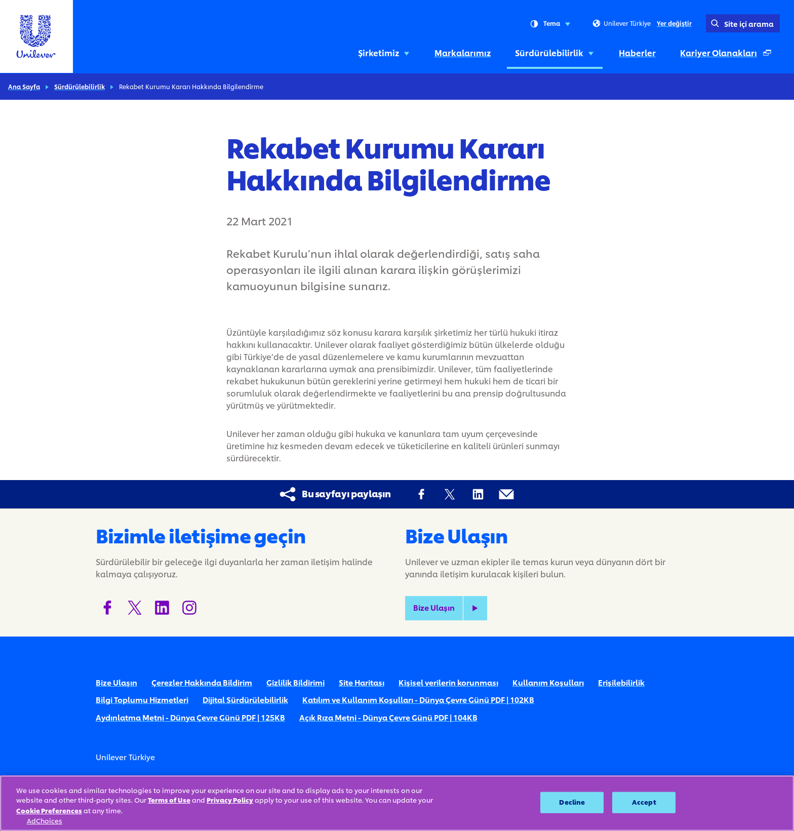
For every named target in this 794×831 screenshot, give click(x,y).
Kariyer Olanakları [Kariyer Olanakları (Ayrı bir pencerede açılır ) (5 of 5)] (728, 55)
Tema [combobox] (550, 24)
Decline (572, 802)
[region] (397, 803)
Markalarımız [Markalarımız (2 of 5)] (462, 52)
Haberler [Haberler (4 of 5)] (637, 52)
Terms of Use (169, 800)
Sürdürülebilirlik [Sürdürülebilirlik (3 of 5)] (554, 52)
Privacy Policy (230, 800)
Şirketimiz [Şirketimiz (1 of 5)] (384, 52)
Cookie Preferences (49, 811)
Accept (644, 802)
